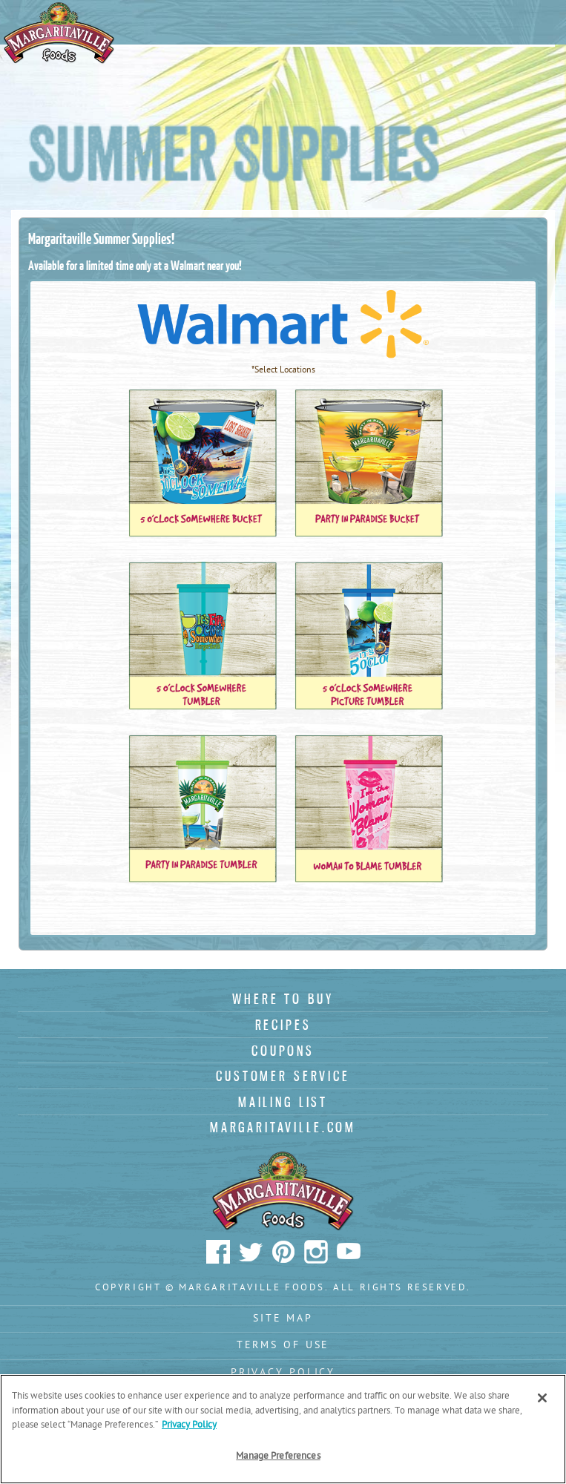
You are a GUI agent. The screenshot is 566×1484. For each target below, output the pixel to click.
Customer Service (282, 1076)
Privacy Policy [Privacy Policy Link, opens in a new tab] (189, 1425)
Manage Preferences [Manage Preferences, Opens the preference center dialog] (278, 1456)
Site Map (283, 1319)
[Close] (542, 1398)
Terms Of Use (283, 1346)
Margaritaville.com (283, 1127)
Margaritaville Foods (59, 33)
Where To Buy (282, 999)
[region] (283, 1429)
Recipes (283, 1025)
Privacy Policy (283, 1373)
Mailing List (283, 1102)
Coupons (283, 1051)
